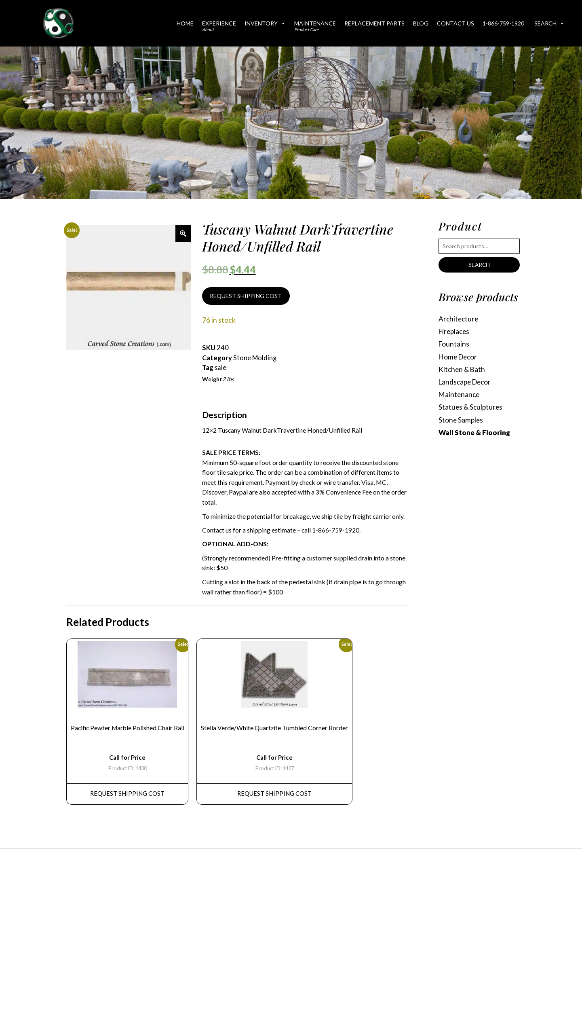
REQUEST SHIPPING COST (246, 296)
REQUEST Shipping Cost (128, 796)
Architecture (459, 319)
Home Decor (459, 357)
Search (549, 23)
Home (185, 23)
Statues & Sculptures (471, 409)
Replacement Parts (374, 23)
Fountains (454, 344)
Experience (219, 26)
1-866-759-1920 (503, 23)
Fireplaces (455, 332)
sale (221, 368)
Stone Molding (255, 358)
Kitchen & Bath (462, 370)
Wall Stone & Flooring (474, 434)
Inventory (265, 23)
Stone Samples (461, 422)
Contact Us (455, 23)
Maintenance (315, 26)
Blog (420, 23)
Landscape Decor (466, 383)
